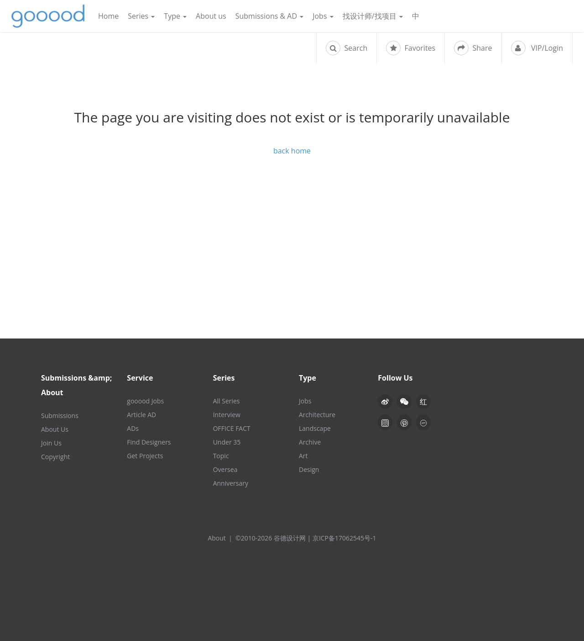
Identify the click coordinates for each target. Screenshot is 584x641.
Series (141, 16)
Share (473, 48)
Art (303, 455)
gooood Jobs (145, 401)
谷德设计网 (47, 16)
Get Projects (145, 455)
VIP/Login (537, 48)
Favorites (410, 48)
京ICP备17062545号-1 (344, 538)
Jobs (323, 16)
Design (309, 469)
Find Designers (149, 442)
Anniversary (230, 483)
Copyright (55, 456)
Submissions (59, 415)
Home (108, 16)
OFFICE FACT (231, 428)
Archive (310, 442)
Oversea (225, 469)
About (216, 538)
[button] (404, 401)
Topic (221, 455)
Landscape (315, 428)
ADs (133, 428)
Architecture (317, 414)
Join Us (51, 443)
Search (346, 48)
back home (292, 151)
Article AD (141, 414)
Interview (226, 414)
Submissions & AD (269, 16)
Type (175, 16)
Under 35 (227, 442)
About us (211, 16)
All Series (226, 401)
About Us (54, 429)
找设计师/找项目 (373, 16)
